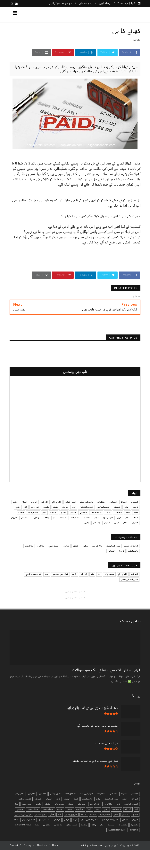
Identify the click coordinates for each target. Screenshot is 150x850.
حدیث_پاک (59, 804)
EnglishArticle (23, 825)
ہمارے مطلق (85, 3)
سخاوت (79, 809)
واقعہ (93, 825)
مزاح (16, 820)
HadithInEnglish (117, 830)
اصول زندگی (55, 794)
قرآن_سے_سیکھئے (23, 814)
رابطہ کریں (105, 3)
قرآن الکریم (40, 814)
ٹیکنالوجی (108, 804)
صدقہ (83, 814)
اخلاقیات (101, 794)
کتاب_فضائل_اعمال (89, 820)
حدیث (71, 804)
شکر (116, 814)
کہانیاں (57, 820)
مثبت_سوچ (44, 820)
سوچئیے (20, 809)
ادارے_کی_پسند (86, 794)
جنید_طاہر (82, 804)
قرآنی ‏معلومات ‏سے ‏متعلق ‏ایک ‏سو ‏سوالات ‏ (105, 670)
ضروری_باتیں (71, 814)
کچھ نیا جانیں (124, 14)
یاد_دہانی (58, 825)
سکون (69, 809)
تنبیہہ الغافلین (131, 804)
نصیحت (111, 825)
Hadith (134, 830)
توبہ (118, 804)
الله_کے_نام (19, 794)
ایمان (124, 799)
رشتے (106, 809)
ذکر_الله (128, 809)
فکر (59, 814)
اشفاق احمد (70, 794)
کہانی (66, 820)
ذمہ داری (116, 809)
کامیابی (125, 820)
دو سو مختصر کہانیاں (60, 3)
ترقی (58, 799)
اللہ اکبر (42, 794)
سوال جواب (48, 809)
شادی (135, 814)
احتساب (134, 794)
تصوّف (38, 799)
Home (55, 845)
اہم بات (134, 799)
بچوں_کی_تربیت (111, 799)
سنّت (59, 809)
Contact (14, 845)
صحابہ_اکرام (105, 814)
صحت (93, 814)
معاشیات (123, 825)
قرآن (52, 814)
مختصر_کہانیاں (28, 820)
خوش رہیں (27, 804)
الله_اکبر (31, 794)
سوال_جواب (33, 809)
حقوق (48, 804)
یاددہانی (46, 825)
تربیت (67, 799)
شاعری (125, 814)
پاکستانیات (87, 799)
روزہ (98, 809)
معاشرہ (136, 39)
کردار (75, 820)
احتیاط (124, 794)
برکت (98, 799)
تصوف (49, 799)
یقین (37, 825)
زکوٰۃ (89, 809)
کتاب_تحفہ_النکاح (110, 820)
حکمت (38, 804)
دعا (16, 804)
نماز (102, 825)
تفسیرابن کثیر (25, 799)
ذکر (136, 809)
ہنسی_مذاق (71, 825)
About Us (42, 845)
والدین (84, 825)
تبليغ (76, 799)
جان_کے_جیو (95, 804)
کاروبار (135, 820)
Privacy (27, 845)
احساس (113, 794)
